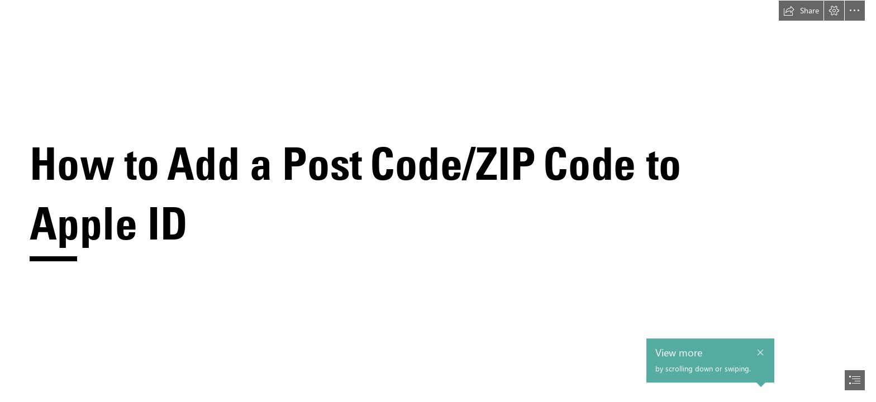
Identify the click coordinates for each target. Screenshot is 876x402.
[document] (438, 201)
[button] (801, 11)
